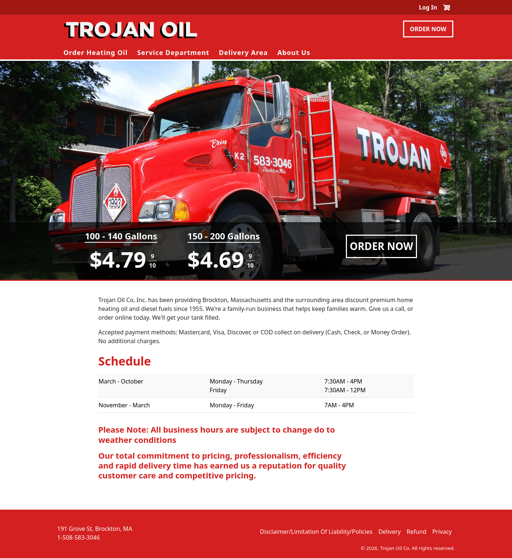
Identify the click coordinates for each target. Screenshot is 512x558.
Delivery (389, 532)
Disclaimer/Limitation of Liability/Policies (316, 532)
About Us (293, 52)
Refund (417, 532)
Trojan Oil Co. (395, 548)
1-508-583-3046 (78, 537)
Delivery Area (243, 52)
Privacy (442, 532)
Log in (428, 7)
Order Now (428, 29)
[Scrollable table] (256, 396)
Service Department (173, 52)
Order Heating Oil (95, 52)
